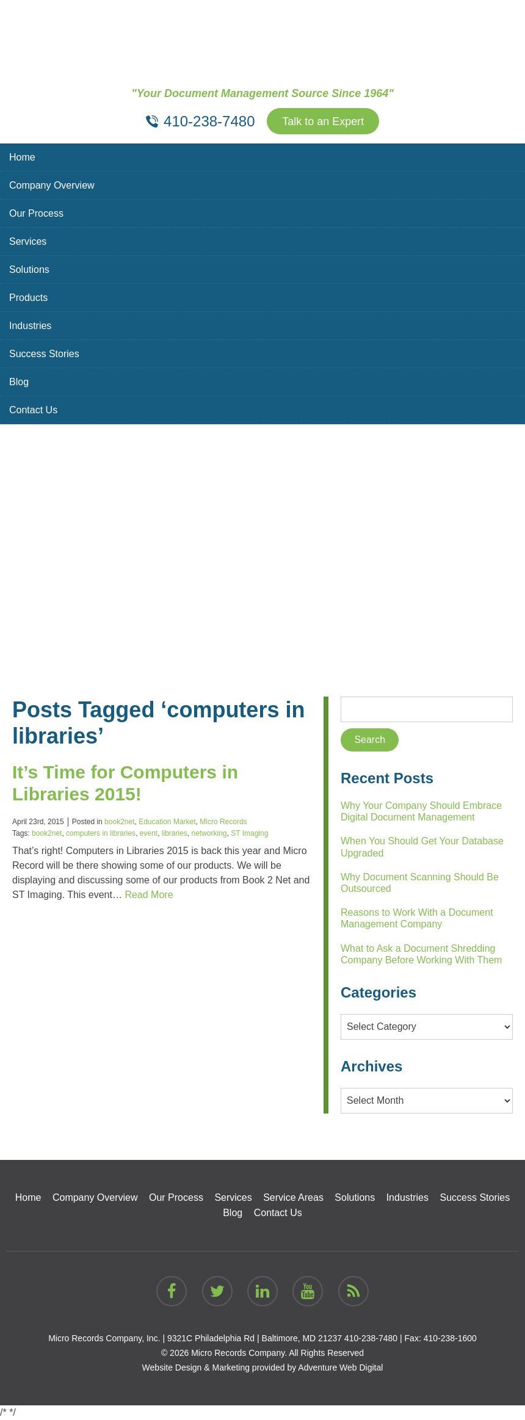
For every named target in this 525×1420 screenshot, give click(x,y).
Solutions (29, 269)
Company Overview (52, 185)
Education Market (167, 821)
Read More (149, 894)
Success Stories (44, 354)
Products (28, 297)
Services (27, 241)
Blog (19, 382)
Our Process (36, 213)
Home (22, 157)
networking (209, 833)
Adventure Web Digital (340, 1367)
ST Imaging (249, 833)
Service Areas (293, 1197)
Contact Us (33, 410)
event (149, 833)
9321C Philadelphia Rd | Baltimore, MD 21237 (254, 1338)
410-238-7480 (370, 1338)
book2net (119, 821)
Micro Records (223, 821)
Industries (30, 326)
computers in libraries (101, 833)
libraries (174, 833)
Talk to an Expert (323, 121)
